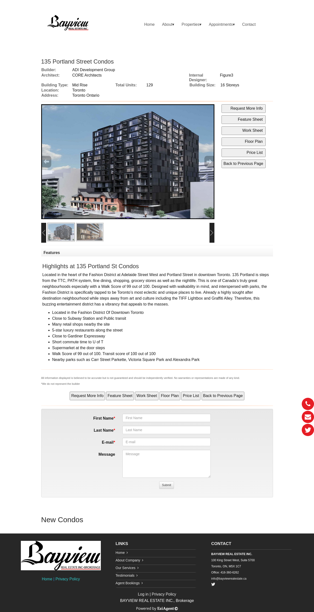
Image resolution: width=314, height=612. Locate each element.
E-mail (108, 442)
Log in (143, 594)
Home (149, 24)
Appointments (221, 24)
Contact (249, 24)
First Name (103, 418)
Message (107, 454)
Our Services (125, 568)
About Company (128, 560)
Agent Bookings (128, 583)
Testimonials (125, 575)
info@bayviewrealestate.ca (229, 578)
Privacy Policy (67, 579)
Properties (190, 24)
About (167, 24)
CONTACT (221, 543)
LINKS (122, 543)
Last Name (104, 430)
